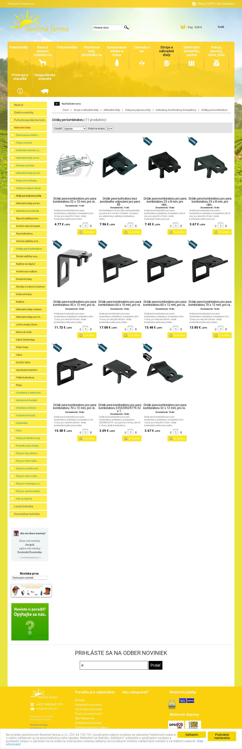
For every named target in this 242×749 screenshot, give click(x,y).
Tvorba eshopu (39, 724)
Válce (19, 354)
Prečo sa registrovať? (88, 713)
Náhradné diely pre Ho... (29, 317)
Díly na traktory (24, 498)
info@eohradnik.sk (46, 708)
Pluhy (19, 385)
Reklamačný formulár (88, 723)
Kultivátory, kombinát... (28, 210)
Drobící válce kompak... (29, 226)
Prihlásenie (13, 3)
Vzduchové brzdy (25, 415)
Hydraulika (22, 423)
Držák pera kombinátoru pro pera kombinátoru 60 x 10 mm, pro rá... (119, 303)
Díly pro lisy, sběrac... (27, 453)
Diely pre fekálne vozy (28, 438)
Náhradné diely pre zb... (29, 173)
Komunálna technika (27, 513)
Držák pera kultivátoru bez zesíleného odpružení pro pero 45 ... (120, 201)
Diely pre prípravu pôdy (28, 195)
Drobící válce (23, 362)
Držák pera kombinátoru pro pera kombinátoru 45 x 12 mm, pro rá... (74, 303)
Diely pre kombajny (26, 180)
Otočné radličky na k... (28, 241)
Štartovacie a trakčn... (27, 135)
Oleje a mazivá (24, 142)
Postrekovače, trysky (27, 445)
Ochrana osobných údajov (91, 727)
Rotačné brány (24, 279)
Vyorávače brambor (26, 370)
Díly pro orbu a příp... (27, 476)
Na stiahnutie (225, 3)
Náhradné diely (22, 127)
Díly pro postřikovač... (28, 468)
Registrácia (28, 3)
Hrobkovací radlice (26, 271)
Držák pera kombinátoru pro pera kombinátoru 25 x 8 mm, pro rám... (164, 201)
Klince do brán (24, 332)
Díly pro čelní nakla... (27, 460)
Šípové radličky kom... (28, 218)
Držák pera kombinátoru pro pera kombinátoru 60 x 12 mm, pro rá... (164, 303)
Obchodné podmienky (88, 709)
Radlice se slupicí (25, 263)
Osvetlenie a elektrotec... (29, 392)
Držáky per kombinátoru (29, 248)
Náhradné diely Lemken (29, 309)
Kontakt (80, 700)
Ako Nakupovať (84, 718)
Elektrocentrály (23, 112)
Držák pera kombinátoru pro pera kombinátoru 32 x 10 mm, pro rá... (74, 200)
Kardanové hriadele (26, 400)
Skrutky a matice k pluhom (30, 286)
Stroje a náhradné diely (86, 110)
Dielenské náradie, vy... (28, 150)
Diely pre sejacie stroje (28, 188)
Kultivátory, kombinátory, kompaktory (176, 110)
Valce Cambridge (25, 339)
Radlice (20, 301)
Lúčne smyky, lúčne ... (27, 324)
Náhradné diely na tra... (28, 157)
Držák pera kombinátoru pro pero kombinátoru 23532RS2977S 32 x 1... (119, 408)
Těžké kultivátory (25, 377)
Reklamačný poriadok (88, 704)
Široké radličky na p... (27, 256)
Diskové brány (24, 294)
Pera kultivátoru (24, 233)
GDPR (211, 3)
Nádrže (18, 104)
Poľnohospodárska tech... (30, 120)
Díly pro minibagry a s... (28, 483)
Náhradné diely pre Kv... (28, 203)
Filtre (18, 430)
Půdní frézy (22, 347)
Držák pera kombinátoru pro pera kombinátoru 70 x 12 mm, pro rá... (210, 303)
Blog (201, 3)
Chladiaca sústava (26, 407)
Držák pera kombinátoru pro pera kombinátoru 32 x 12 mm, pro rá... (164, 407)
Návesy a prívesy (25, 165)
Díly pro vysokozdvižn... (29, 491)
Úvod (65, 110)
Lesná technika (23, 506)
